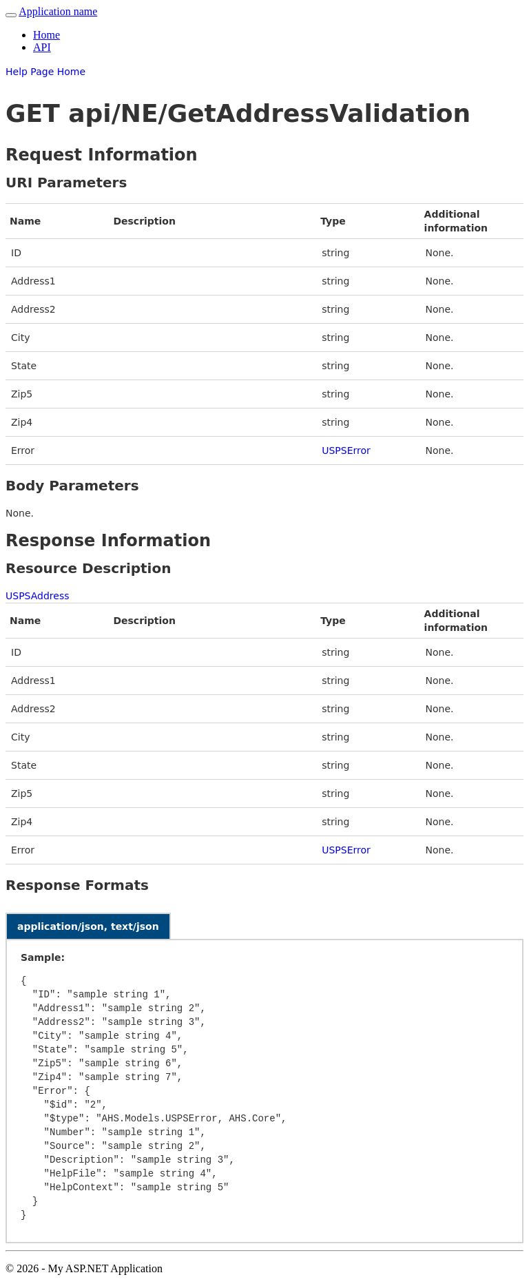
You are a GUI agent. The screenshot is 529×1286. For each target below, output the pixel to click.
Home (46, 35)
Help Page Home (45, 71)
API (42, 47)
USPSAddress (37, 595)
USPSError (346, 450)
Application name (58, 11)
